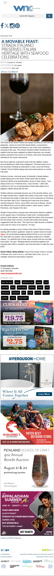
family (40, 287)
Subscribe (40, 557)
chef (47, 287)
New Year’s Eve (7, 282)
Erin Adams (18, 65)
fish (23, 293)
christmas (15, 293)
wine (12, 287)
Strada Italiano (23, 298)
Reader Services (33, 554)
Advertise (23, 554)
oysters (46, 293)
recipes (32, 287)
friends (38, 293)
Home (17, 282)
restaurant (5, 293)
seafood (4, 298)
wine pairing (22, 287)
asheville (5, 287)
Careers (50, 554)
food (46, 282)
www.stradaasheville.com (11, 273)
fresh (30, 293)
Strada (13, 298)
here (2, 234)
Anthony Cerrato (28, 282)
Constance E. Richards (14, 62)
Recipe (39, 282)
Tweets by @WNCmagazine (11, 538)
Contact (43, 554)
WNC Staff (15, 68)
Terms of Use (48, 557)
